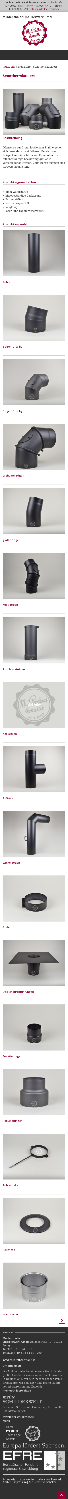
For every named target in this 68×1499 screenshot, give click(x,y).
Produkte (12, 1431)
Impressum (20, 1482)
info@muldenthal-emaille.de (44, 9)
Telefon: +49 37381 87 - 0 (38, 5)
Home (9, 1427)
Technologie (13, 1435)
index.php (9, 66)
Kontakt (10, 1439)
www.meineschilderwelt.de (18, 1416)
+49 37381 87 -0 (24, 1349)
